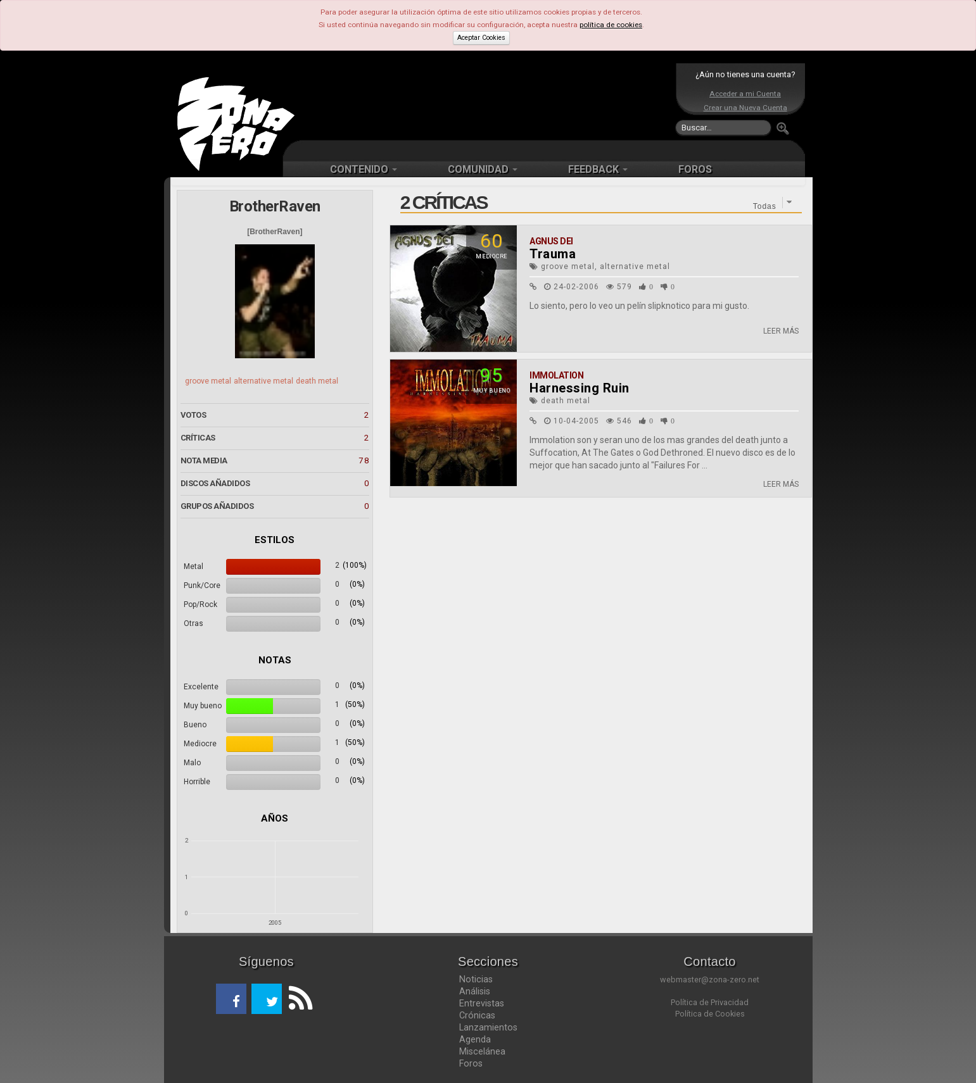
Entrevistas (481, 1003)
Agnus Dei (551, 241)
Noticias (476, 979)
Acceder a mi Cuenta (745, 93)
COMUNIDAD (482, 169)
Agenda (475, 1039)
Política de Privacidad (710, 1002)
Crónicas (477, 1015)
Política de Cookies (710, 1013)
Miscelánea (482, 1051)
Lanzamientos (488, 1027)
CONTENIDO (363, 169)
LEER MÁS (781, 331)
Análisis (474, 991)
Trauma (552, 253)
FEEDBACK (598, 169)
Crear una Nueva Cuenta (745, 107)
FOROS (695, 169)
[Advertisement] (485, 101)
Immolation (556, 375)
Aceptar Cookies (481, 38)
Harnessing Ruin (579, 388)
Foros (471, 1063)
